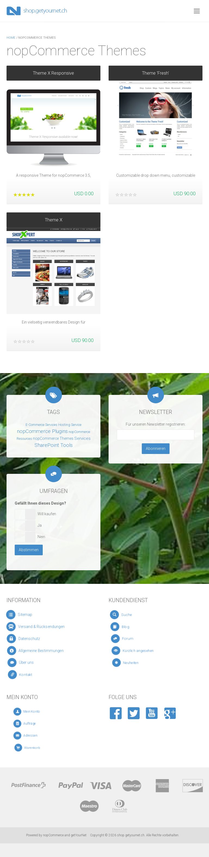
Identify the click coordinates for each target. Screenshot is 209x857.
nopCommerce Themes (53, 438)
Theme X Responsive (53, 73)
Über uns (30, 663)
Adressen (37, 735)
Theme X (53, 218)
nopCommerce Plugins (42, 431)
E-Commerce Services (41, 425)
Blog (133, 627)
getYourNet (79, 835)
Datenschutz (30, 638)
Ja (40, 525)
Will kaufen (47, 514)
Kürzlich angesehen (142, 650)
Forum (135, 639)
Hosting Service (69, 425)
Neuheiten (139, 662)
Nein (41, 537)
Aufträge (36, 723)
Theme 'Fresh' (155, 73)
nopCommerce (53, 835)
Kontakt (31, 675)
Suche (132, 615)
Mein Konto (38, 711)
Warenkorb (37, 747)
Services (82, 438)
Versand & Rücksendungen (39, 626)
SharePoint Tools (54, 445)
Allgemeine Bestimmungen (40, 650)
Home (11, 37)
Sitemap (26, 614)
